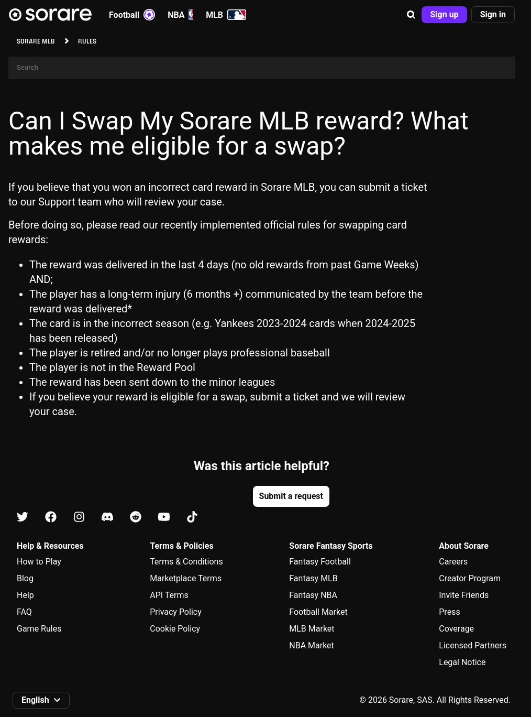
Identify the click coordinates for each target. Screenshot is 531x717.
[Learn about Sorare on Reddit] (136, 517)
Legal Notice (462, 662)
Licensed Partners (472, 645)
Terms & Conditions (186, 562)
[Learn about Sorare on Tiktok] (192, 517)
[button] (411, 14)
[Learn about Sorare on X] (22, 517)
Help (25, 595)
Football (132, 14)
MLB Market (311, 629)
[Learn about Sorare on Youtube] (164, 517)
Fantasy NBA (313, 595)
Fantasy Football (319, 562)
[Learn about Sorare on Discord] (107, 517)
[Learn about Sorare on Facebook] (51, 517)
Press (449, 612)
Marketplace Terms (186, 578)
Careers (453, 562)
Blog (25, 578)
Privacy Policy (176, 612)
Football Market (318, 612)
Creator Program (470, 578)
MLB (226, 14)
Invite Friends (464, 595)
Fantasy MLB (313, 578)
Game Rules (39, 629)
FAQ (24, 612)
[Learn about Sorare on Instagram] (79, 517)
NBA (180, 14)
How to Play (39, 562)
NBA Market (311, 645)
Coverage (456, 629)
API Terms (169, 595)
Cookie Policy (175, 629)
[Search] (261, 68)
